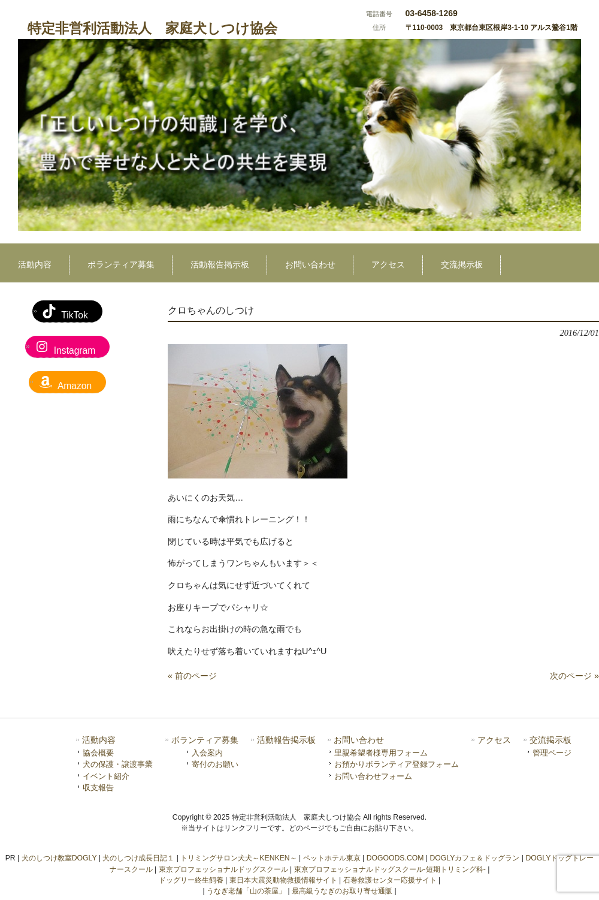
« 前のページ (192, 676)
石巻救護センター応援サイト (390, 880)
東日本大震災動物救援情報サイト (283, 880)
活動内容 (99, 740)
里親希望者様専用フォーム (381, 752)
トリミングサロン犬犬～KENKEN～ (238, 858)
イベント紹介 (106, 776)
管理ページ (552, 752)
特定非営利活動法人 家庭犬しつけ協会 (152, 28)
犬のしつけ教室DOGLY (59, 858)
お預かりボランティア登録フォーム (396, 764)
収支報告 (98, 787)
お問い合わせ (359, 740)
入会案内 (207, 752)
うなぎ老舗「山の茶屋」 (246, 891)
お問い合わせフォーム (373, 776)
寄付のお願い (215, 764)
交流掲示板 (550, 740)
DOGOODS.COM (395, 858)
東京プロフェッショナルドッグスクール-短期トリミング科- (390, 869)
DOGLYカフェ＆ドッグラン (474, 858)
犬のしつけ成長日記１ (138, 858)
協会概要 (98, 752)
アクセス (494, 740)
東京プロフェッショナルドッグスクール (223, 869)
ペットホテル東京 (332, 858)
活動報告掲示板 (286, 740)
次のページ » (574, 676)
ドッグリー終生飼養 (191, 880)
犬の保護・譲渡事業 (118, 764)
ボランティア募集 (204, 740)
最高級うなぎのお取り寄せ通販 (342, 891)
